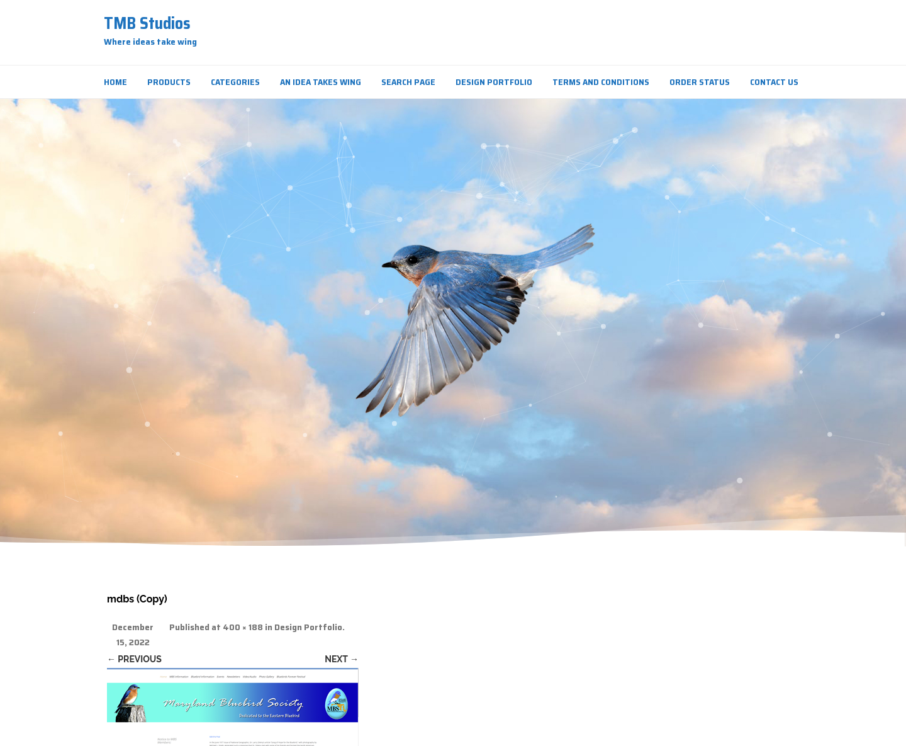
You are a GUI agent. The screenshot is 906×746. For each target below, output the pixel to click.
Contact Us (774, 82)
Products (169, 82)
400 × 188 (243, 627)
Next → (342, 659)
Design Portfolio (494, 82)
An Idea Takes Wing (320, 82)
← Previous (134, 659)
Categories (235, 82)
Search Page (408, 82)
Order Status (699, 82)
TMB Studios (147, 23)
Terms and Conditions (600, 82)
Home (115, 82)
